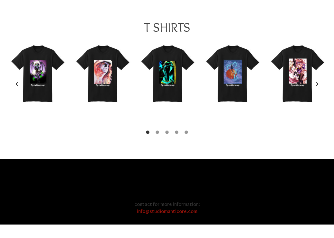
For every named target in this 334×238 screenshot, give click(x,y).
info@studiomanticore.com (167, 211)
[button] (17, 84)
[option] (38, 74)
